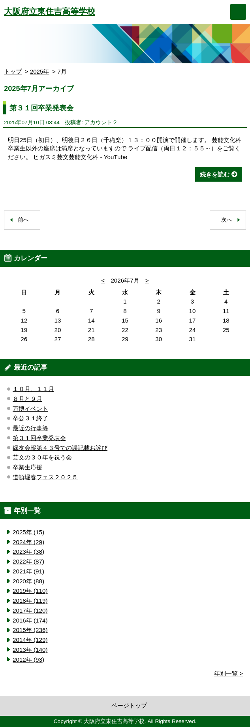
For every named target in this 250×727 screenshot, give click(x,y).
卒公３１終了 (30, 418)
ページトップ (129, 705)
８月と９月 (27, 398)
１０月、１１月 (33, 388)
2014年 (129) (30, 639)
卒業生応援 (27, 467)
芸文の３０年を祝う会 (42, 457)
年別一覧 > (228, 673)
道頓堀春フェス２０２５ (45, 477)
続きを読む (214, 174)
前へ (23, 220)
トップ (13, 71)
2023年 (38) (28, 551)
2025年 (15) (28, 532)
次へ (226, 220)
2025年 (39, 71)
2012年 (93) (28, 659)
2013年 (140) (30, 649)
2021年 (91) (28, 571)
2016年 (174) (30, 620)
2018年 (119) (30, 600)
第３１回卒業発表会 (41, 108)
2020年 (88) (28, 581)
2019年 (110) (30, 590)
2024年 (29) (28, 542)
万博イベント (30, 408)
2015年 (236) (30, 629)
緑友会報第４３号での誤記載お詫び (60, 447)
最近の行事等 (30, 428)
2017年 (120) (30, 610)
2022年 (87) (28, 561)
